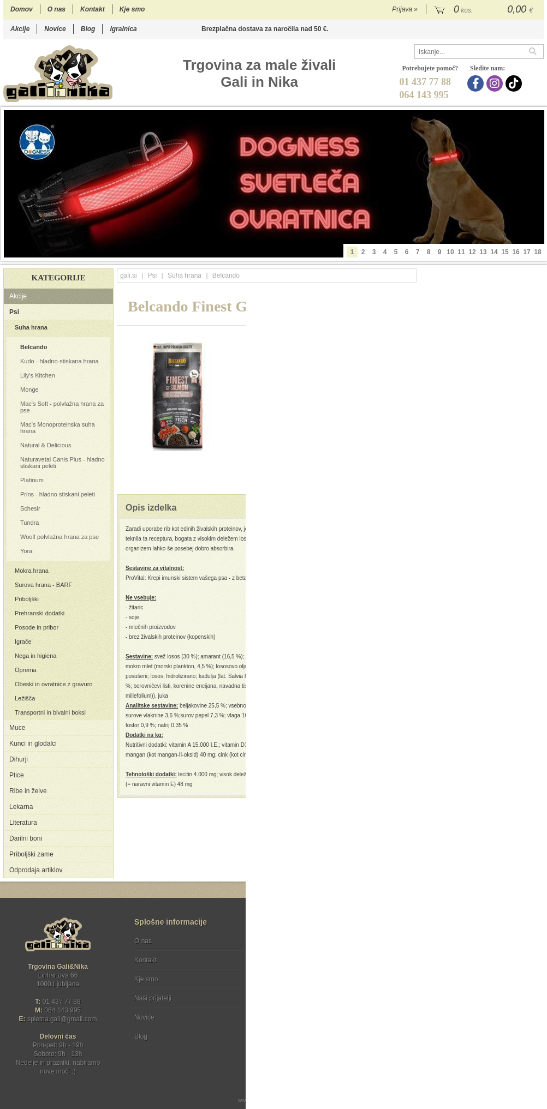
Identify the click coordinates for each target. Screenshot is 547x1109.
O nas (56, 9)
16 (515, 252)
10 (450, 252)
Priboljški (27, 599)
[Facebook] (476, 83)
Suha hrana (31, 327)
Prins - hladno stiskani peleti (57, 494)
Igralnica (123, 29)
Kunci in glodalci (33, 743)
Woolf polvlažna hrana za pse (59, 536)
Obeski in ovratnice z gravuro (53, 684)
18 (537, 252)
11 (461, 252)
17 (526, 252)
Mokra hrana (32, 570)
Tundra (29, 522)
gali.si (128, 275)
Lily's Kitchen (37, 375)
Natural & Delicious (46, 445)
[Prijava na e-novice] (533, 950)
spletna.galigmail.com (62, 1019)
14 (493, 252)
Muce (17, 728)
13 (482, 252)
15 (504, 252)
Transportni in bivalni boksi (50, 712)
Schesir (30, 508)
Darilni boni (25, 838)
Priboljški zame (31, 854)
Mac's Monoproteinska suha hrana (57, 427)
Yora (26, 551)
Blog (88, 29)
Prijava (405, 9)
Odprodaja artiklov (35, 870)
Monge (29, 389)
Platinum (32, 480)
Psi (14, 312)
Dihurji (18, 759)
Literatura (23, 822)
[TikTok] (515, 83)
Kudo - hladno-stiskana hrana (59, 361)
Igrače (23, 641)
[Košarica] (485, 10)
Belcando (33, 347)
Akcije (19, 29)
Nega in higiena (35, 655)
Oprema (26, 670)
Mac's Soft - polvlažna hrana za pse (62, 406)
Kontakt (92, 9)
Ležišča (25, 698)
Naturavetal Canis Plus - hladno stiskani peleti (62, 462)
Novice (55, 29)
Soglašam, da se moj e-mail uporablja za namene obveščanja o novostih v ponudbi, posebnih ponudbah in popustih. (470, 985)
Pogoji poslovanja (291, 941)
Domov (21, 9)
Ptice (16, 775)
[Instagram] (496, 83)
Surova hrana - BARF (43, 585)
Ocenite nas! (296, 1032)
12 (471, 252)
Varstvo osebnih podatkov (302, 960)
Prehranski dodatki (39, 613)
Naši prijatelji (152, 998)
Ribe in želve (28, 791)
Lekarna (21, 807)
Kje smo (132, 9)
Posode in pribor (36, 627)
